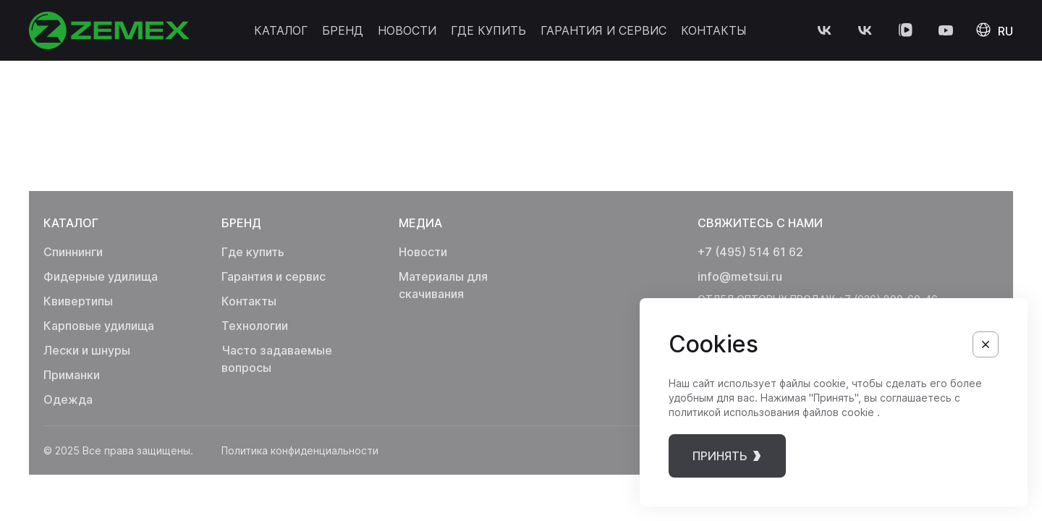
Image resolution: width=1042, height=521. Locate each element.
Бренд (342, 30)
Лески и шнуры (86, 350)
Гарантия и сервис (603, 30)
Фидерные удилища (100, 276)
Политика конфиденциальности (295, 450)
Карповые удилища (98, 325)
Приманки (71, 375)
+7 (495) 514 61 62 (750, 252)
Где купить (488, 30)
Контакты (713, 30)
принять (731, 456)
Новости (407, 30)
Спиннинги (73, 252)
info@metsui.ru (740, 276)
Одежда (68, 399)
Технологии (254, 325)
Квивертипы (78, 301)
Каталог (281, 30)
